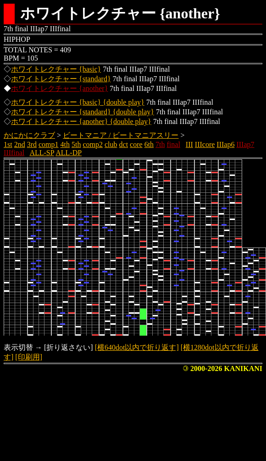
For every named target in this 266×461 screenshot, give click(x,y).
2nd (19, 144)
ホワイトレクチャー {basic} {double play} (77, 102)
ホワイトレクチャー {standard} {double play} (82, 112)
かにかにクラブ (29, 135)
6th (149, 144)
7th (160, 144)
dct (123, 144)
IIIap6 (225, 144)
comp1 (49, 144)
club (111, 144)
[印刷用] (28, 357)
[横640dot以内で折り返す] (137, 347)
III (189, 144)
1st (8, 144)
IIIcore (205, 144)
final (173, 144)
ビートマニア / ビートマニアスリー (120, 135)
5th (76, 144)
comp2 (93, 144)
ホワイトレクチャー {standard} (61, 79)
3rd (32, 144)
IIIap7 (245, 144)
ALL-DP (68, 153)
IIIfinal (14, 153)
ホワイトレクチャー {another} (59, 88)
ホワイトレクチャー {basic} (56, 69)
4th (65, 144)
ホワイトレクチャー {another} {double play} (81, 121)
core (136, 144)
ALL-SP (41, 153)
